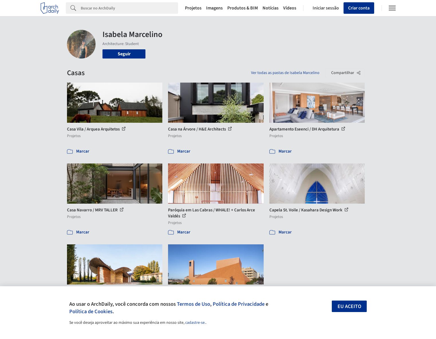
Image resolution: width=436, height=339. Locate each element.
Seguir (124, 54)
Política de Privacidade (239, 304)
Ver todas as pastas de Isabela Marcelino (285, 73)
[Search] (129, 8)
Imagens (214, 8)
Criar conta (359, 8)
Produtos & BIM (242, 8)
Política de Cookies (91, 311)
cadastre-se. (195, 323)
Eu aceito (349, 306)
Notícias (271, 8)
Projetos (193, 8)
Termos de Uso (193, 304)
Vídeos (289, 8)
